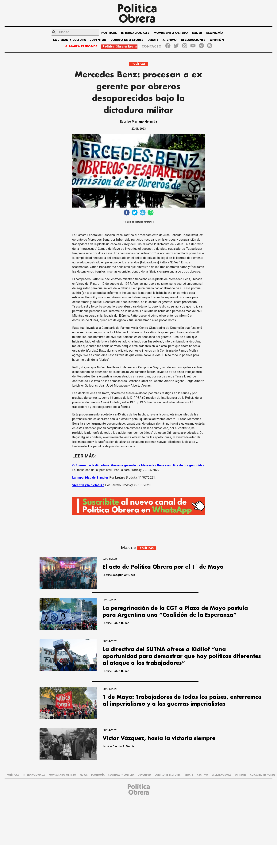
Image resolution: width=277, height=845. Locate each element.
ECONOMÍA (214, 33)
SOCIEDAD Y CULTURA (69, 40)
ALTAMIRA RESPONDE (81, 46)
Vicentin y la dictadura (88, 485)
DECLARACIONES (193, 40)
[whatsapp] (151, 212)
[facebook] (127, 212)
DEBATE (153, 40)
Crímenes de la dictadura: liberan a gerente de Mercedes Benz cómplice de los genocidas (138, 465)
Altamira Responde (262, 775)
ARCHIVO (170, 40)
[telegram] (143, 212)
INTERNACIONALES (135, 33)
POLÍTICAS (109, 33)
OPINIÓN (217, 40)
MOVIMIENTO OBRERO (171, 33)
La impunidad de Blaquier (90, 477)
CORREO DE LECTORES (126, 40)
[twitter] (135, 212)
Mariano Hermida (144, 121)
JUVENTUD (98, 40)
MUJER (197, 33)
